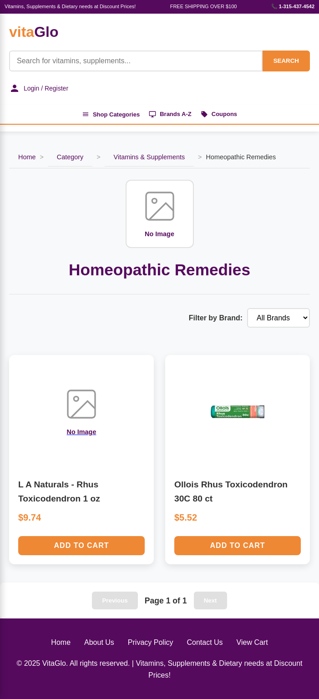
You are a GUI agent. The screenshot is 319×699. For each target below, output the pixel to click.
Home (26, 157)
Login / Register (38, 88)
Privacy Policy (150, 642)
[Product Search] (136, 61)
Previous (114, 600)
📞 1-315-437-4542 (292, 6)
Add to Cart (81, 545)
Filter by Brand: (216, 318)
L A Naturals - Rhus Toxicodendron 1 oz (59, 491)
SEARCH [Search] (286, 60)
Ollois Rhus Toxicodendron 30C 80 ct (231, 491)
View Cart (252, 642)
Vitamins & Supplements (149, 157)
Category (70, 157)
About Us (99, 642)
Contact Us (205, 642)
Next (210, 600)
